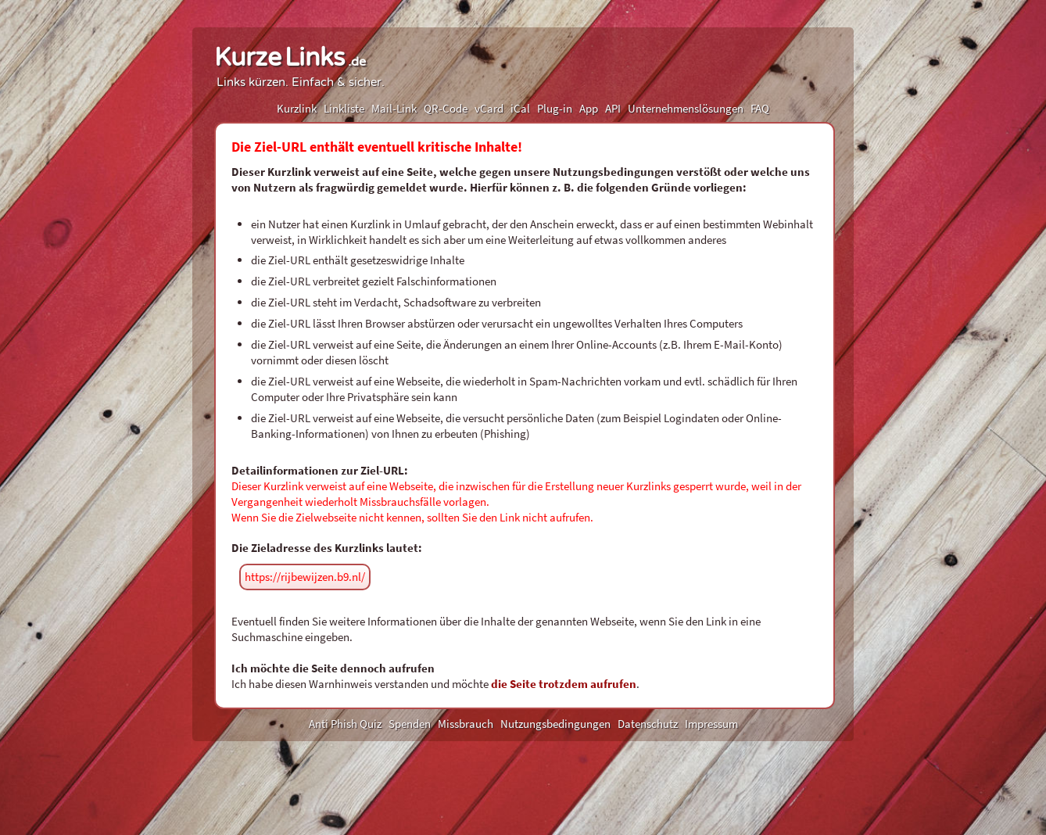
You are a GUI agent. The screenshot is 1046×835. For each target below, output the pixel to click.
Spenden (410, 723)
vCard (489, 108)
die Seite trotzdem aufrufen (563, 683)
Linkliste (344, 108)
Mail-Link (394, 108)
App (588, 108)
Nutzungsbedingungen (555, 723)
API (613, 108)
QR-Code (445, 108)
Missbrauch (465, 723)
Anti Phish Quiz (345, 723)
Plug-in (554, 108)
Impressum (711, 723)
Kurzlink (297, 108)
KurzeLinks (290, 58)
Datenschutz (648, 723)
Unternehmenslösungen (685, 108)
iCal (520, 108)
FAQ (759, 108)
